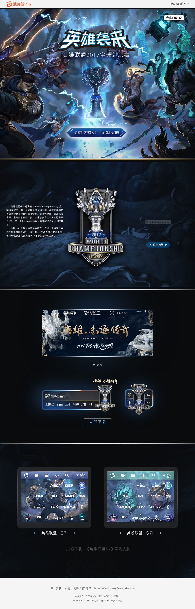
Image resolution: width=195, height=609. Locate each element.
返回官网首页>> (180, 3)
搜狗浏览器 (104, 596)
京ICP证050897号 (104, 600)
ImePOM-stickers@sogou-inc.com (115, 588)
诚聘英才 (115, 596)
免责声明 (117, 600)
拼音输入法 (91, 596)
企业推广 (79, 596)
